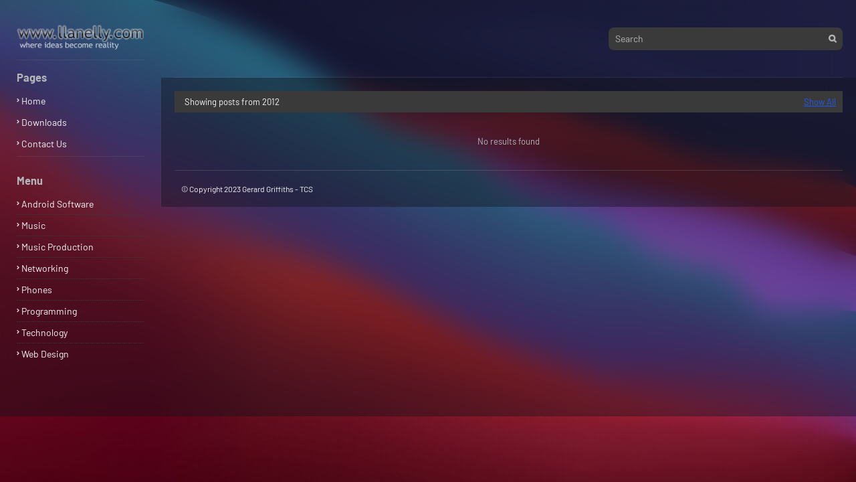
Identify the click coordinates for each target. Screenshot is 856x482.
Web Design (45, 353)
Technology (44, 332)
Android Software (57, 204)
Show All (820, 101)
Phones (36, 289)
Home (33, 100)
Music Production (57, 246)
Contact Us (44, 143)
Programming (49, 311)
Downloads (44, 122)
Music (33, 225)
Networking (44, 268)
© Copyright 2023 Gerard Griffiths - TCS (247, 188)
